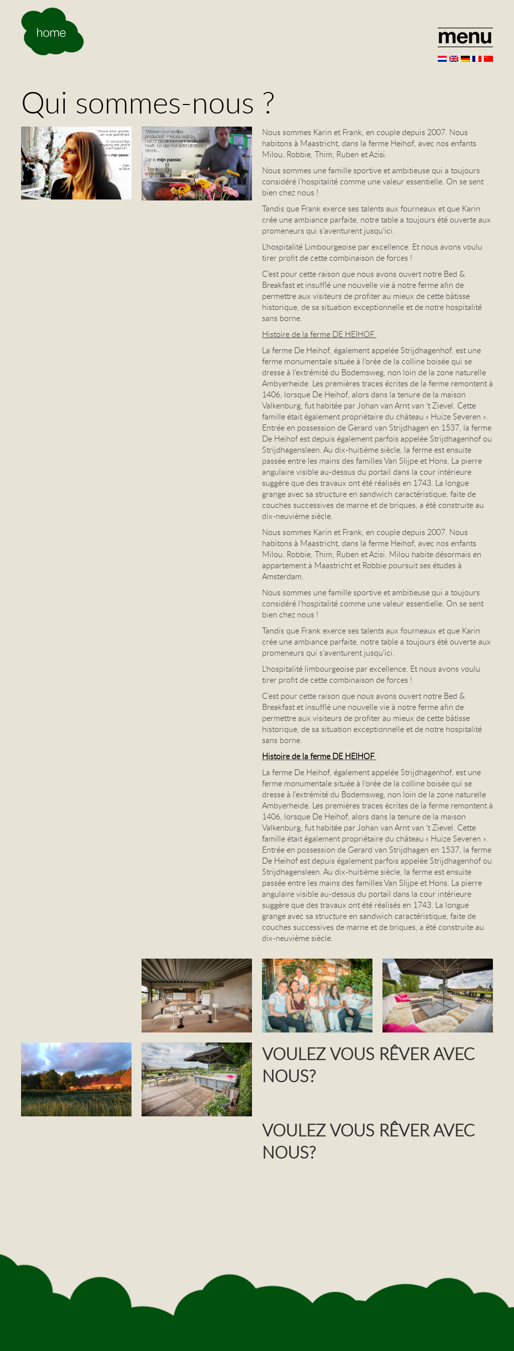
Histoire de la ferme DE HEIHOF (319, 756)
